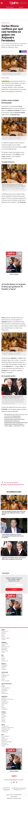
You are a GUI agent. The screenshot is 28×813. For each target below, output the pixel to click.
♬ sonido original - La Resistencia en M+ (14, 425)
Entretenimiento (5, 675)
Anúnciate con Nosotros (14, 798)
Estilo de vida (4, 660)
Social (3, 737)
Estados (3, 719)
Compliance (14, 796)
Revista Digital (23, 3)
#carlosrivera (17, 418)
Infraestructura (5, 729)
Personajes (4, 648)
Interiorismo (4, 731)
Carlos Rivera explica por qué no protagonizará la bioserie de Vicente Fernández (13, 536)
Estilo (3, 673)
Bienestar (3, 649)
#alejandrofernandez (21, 422)
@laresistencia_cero (9, 414)
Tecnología (4, 703)
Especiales (4, 669)
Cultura (3, 639)
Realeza (21, 7)
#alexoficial (16, 421)
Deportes (3, 676)
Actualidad (4, 665)
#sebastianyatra (8, 421)
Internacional (5, 702)
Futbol (3, 685)
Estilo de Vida (4, 650)
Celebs (3, 659)
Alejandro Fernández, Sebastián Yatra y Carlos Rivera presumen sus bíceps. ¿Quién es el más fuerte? (13, 189)
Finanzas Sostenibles (6, 741)
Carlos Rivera (5, 81)
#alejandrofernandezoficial (11, 424)
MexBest (3, 642)
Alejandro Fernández (7, 484)
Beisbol (3, 686)
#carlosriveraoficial (19, 419)
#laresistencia (17, 416)
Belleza (3, 636)
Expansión (4, 696)
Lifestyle (3, 692)
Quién (3, 629)
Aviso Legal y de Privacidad (14, 794)
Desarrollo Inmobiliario (7, 727)
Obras (3, 704)
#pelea (21, 424)
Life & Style (4, 672)
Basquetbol (4, 689)
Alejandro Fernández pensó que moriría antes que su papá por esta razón (12, 397)
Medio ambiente (5, 736)
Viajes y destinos (5, 646)
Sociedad (3, 721)
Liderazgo (4, 666)
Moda (2, 635)
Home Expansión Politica (7, 699)
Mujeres (3, 664)
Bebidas (3, 645)
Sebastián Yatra (19, 484)
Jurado (3, 652)
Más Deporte (4, 690)
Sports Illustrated (6, 683)
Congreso (3, 716)
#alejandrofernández (10, 422)
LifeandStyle (4, 709)
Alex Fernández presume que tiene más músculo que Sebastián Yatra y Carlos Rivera (13, 185)
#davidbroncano (8, 418)
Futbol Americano (5, 687)
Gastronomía (4, 643)
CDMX (2, 717)
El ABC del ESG (4, 744)
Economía (3, 700)
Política (3, 712)
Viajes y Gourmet (5, 638)
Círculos (3, 634)
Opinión (3, 668)
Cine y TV (3, 678)
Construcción (5, 726)
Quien (11, 782)
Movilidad (3, 740)
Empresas (3, 697)
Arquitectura (4, 730)
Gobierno (3, 713)
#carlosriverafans (9, 419)
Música (3, 679)
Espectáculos (10, 7)
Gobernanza (4, 739)
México (3, 714)
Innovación (4, 743)
